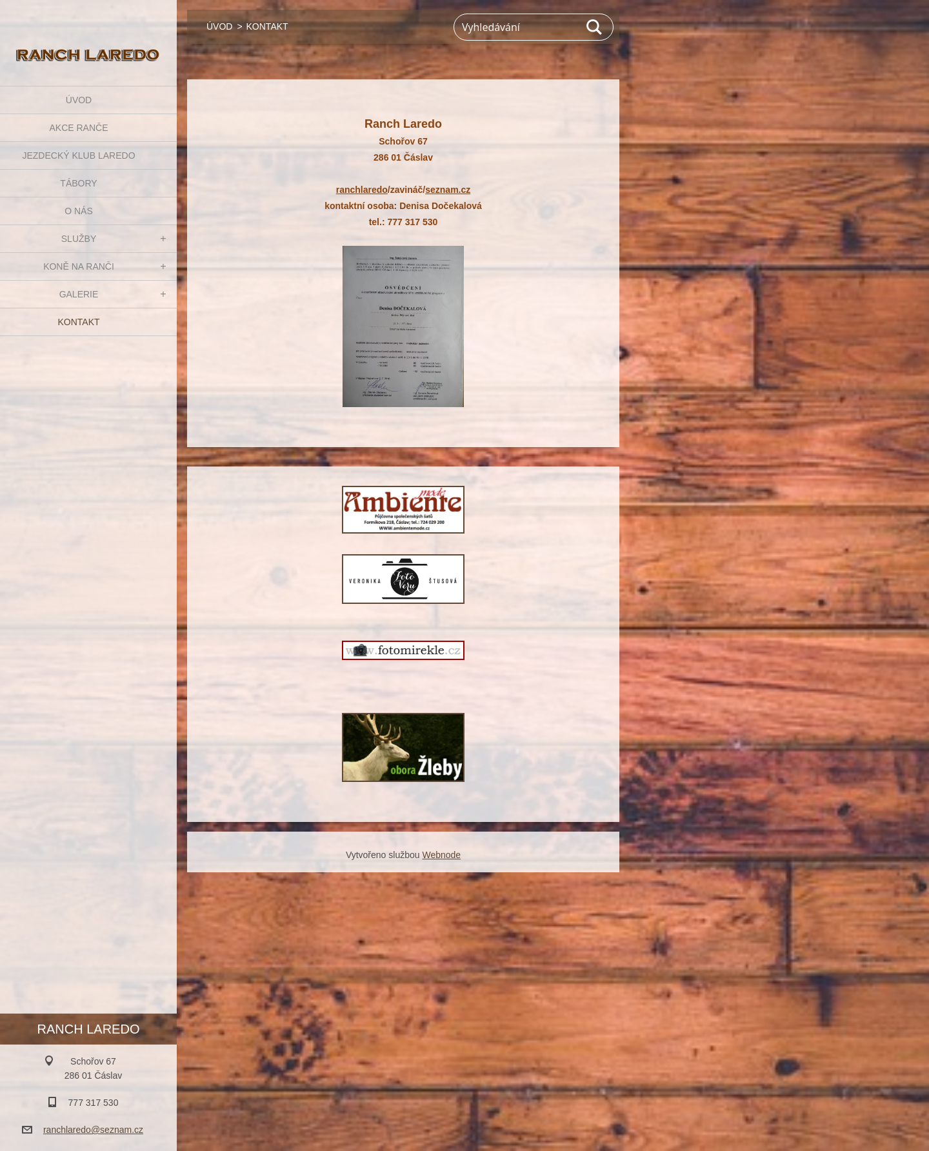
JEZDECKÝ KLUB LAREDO (78, 155)
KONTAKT (78, 322)
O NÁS (79, 211)
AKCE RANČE (78, 128)
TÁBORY (78, 183)
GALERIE (79, 294)
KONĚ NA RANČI (78, 266)
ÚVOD (79, 100)
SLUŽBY (78, 239)
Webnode (441, 855)
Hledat (594, 27)
